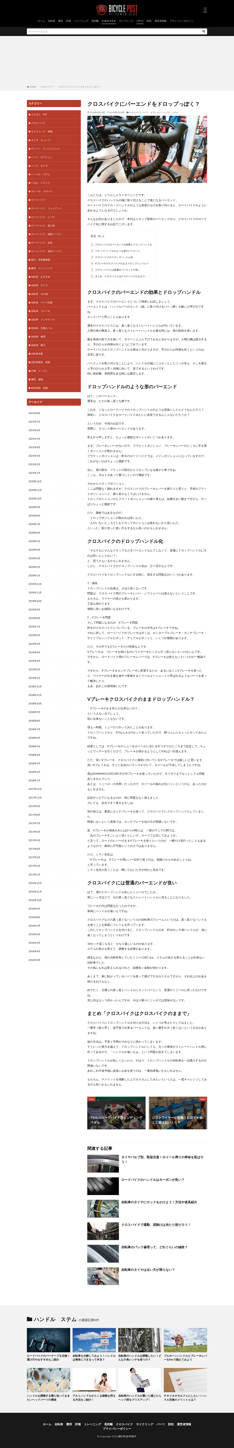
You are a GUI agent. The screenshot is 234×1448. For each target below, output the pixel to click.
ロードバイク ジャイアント (46, 208)
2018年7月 (34, 729)
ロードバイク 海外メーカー (46, 251)
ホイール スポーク (41, 191)
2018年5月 (34, 746)
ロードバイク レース (43, 217)
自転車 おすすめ (40, 276)
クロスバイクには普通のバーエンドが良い (115, 269)
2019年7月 (34, 626)
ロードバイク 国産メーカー (46, 234)
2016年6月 (34, 934)
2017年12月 (35, 788)
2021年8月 (34, 413)
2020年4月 (34, 549)
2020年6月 (34, 532)
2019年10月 (35, 601)
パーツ (140, 20)
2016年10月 (35, 900)
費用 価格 (37, 379)
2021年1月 (34, 472)
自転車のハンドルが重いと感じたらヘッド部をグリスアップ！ (139, 1397)
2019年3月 (34, 660)
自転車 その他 (39, 293)
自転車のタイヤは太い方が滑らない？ (148, 1269)
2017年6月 (34, 831)
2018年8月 (34, 720)
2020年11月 (35, 490)
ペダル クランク (40, 182)
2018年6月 (34, 737)
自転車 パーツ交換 (41, 302)
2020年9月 (34, 507)
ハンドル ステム (170, 112)
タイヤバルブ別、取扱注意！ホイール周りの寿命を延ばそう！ (162, 1159)
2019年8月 (34, 618)
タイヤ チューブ (40, 140)
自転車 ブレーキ (40, 310)
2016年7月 (34, 925)
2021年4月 (34, 447)
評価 (68, 20)
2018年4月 (34, 754)
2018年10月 (35, 703)
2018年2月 (34, 771)
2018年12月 (35, 686)
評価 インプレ (39, 370)
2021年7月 (34, 421)
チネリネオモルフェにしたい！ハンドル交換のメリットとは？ (185, 1397)
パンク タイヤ (39, 165)
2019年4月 (34, 652)
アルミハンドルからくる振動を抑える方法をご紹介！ (94, 1397)
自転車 (51, 20)
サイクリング (126, 20)
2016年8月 (34, 917)
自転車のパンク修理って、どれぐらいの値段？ (154, 1247)
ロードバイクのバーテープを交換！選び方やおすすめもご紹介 (48, 1357)
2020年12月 (35, 481)
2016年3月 (34, 959)
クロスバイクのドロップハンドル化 (111, 257)
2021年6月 (34, 430)
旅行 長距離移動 (40, 259)
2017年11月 (35, 797)
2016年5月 (34, 942)
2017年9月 (34, 806)
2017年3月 (34, 857)
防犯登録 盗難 (39, 387)
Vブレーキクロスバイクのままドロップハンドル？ (119, 263)
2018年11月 (35, 695)
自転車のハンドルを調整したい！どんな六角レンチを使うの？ (139, 1357)
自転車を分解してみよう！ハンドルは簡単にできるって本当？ (94, 1357)
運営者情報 (160, 20)
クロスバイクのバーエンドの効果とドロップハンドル (121, 244)
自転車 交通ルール (41, 328)
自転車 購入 (38, 345)
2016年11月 (35, 891)
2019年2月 (34, 669)
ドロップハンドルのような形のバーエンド (115, 251)
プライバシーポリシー (181, 20)
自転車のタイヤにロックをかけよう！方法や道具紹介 (159, 1202)
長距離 (95, 20)
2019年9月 (34, 609)
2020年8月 (34, 515)
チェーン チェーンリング (45, 148)
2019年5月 (34, 643)
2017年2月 (34, 865)
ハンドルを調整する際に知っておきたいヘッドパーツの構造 (48, 1397)
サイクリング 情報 (41, 131)
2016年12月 (35, 883)
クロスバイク (109, 20)
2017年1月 (34, 874)
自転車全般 (37, 353)
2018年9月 (34, 712)
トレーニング (81, 20)
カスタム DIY (39, 114)
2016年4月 (34, 951)
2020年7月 (34, 524)
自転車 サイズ (39, 285)
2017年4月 (34, 848)
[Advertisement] (117, 61)
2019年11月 (35, 592)
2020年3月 (34, 558)
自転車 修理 (38, 336)
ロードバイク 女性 (41, 242)
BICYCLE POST (127, 1436)
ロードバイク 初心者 (43, 225)
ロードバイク (38, 199)
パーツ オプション (151, 112)
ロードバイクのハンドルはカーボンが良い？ (153, 1179)
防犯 (149, 20)
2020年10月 (35, 498)
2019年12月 (35, 584)
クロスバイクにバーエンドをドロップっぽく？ (79, 86)
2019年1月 (34, 677)
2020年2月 (34, 566)
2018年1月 (34, 780)
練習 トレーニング (41, 268)
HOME (33, 87)
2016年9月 (34, 908)
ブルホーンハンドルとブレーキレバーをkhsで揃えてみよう (185, 1357)
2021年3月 (34, 455)
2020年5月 (34, 541)
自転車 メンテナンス (43, 319)
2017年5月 (34, 840)
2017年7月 (34, 823)
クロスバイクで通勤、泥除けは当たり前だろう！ (156, 1224)
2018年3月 (34, 763)
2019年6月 (34, 635)
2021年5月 (34, 438)
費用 (60, 20)
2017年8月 (34, 814)
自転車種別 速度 (40, 362)
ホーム (41, 20)
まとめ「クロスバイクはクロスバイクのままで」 (118, 276)
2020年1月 (34, 575)
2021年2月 (34, 464)
